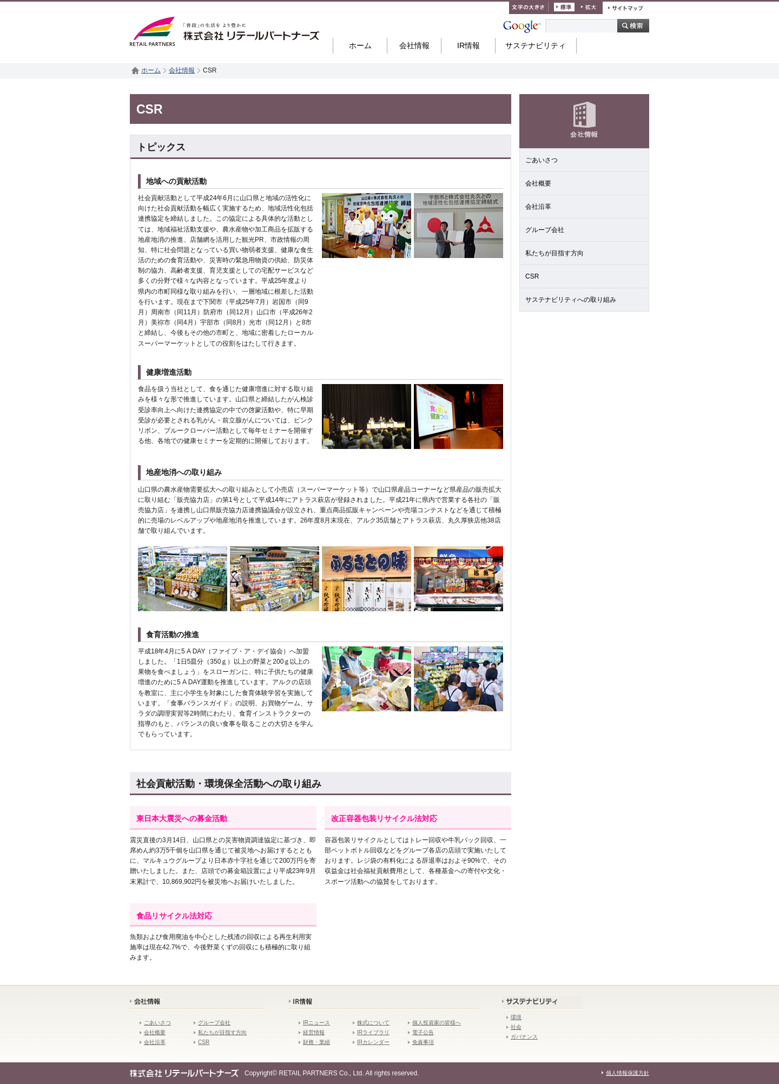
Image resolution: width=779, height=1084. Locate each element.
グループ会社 (544, 230)
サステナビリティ (535, 45)
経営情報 (314, 1032)
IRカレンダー (373, 1042)
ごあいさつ (541, 160)
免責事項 (423, 1042)
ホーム (360, 45)
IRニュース (316, 1023)
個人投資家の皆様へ (436, 1023)
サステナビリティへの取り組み (570, 299)
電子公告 (423, 1032)
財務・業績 (316, 1042)
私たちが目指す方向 (554, 253)
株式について (373, 1023)
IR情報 (468, 45)
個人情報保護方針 (627, 1073)
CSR (532, 276)
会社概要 (538, 183)
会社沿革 (538, 206)
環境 (516, 1017)
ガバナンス (524, 1037)
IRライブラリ (373, 1032)
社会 (516, 1027)
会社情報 (414, 45)
